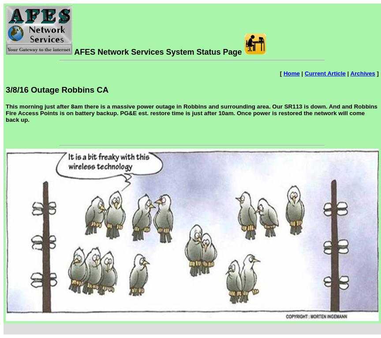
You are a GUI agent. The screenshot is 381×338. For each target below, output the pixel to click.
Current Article (325, 73)
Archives (363, 73)
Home (292, 73)
